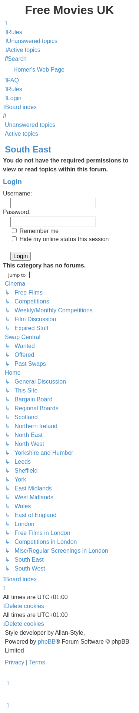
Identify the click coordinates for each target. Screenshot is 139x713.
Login (12, 181)
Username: (17, 193)
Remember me (35, 231)
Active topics (21, 134)
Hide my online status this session (60, 239)
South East (28, 149)
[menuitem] (13, 32)
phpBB (47, 641)
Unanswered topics (30, 125)
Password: (17, 212)
